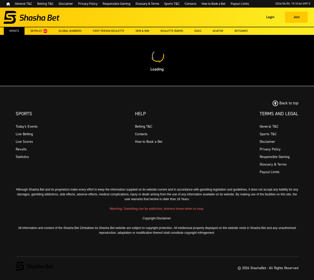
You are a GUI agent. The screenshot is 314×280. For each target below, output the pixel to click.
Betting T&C (143, 126)
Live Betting (24, 134)
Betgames (241, 31)
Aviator (218, 31)
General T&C (269, 126)
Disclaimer (267, 141)
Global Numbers (70, 31)
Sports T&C (268, 134)
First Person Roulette (108, 31)
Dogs (197, 31)
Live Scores (24, 141)
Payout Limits (270, 172)
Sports (14, 31)
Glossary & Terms (273, 164)
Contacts (141, 134)
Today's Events (27, 126)
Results (21, 149)
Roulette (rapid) (172, 31)
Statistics (22, 156)
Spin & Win (142, 31)
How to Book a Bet (148, 141)
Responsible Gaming (274, 156)
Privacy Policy (270, 149)
